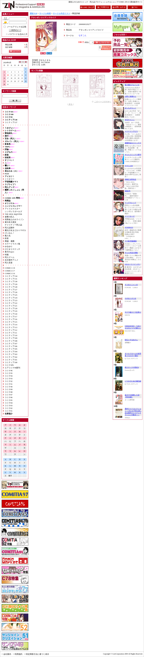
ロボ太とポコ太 (130, 298)
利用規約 (18, 654)
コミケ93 (8, 378)
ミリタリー (9, 179)
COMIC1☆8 (10, 268)
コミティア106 (11, 346)
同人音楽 (8, 262)
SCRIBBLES (129, 227)
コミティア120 (11, 308)
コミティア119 (11, 311)
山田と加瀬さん (130, 96)
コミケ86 (8, 397)
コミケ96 (8, 370)
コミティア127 (11, 289)
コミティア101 (11, 360)
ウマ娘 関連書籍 (131, 241)
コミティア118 (11, 314)
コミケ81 (8, 411)
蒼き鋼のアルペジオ (132, 85)
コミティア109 (11, 338)
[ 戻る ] (70, 104)
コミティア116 (11, 319)
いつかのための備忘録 (133, 381)
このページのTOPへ (102, 102)
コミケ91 (8, 384)
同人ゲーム (9, 257)
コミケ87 (8, 395)
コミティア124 (11, 298)
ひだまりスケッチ (12, 249)
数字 (10, 476)
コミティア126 (11, 292)
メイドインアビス (131, 131)
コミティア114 (11, 324)
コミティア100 (11, 362)
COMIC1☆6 (10, 273)
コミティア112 (11, 330)
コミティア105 (11, 349)
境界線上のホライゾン (14, 219)
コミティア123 (11, 300)
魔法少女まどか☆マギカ (15, 230)
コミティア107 (11, 343)
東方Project (9, 252)
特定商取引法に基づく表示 (37, 654)
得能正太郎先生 (130, 179)
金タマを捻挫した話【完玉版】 (132, 396)
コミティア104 (11, 351)
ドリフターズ (130, 216)
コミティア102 (11, 357)
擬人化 (8, 236)
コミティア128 (11, 287)
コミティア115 (11, 322)
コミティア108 (11, 341)
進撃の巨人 (9, 217)
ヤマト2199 (129, 166)
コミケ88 (8, 392)
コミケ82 (8, 408)
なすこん (82, 35)
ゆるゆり (8, 246)
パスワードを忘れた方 (17, 34)
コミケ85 (8, 400)
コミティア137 (11, 122)
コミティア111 (11, 333)
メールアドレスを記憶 (16, 27)
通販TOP (33, 13)
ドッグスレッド (130, 203)
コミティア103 (11, 354)
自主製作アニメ (11, 260)
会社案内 (7, 654)
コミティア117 (11, 316)
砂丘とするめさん (131, 340)
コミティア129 (11, 284)
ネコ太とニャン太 (131, 285)
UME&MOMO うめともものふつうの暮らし (133, 327)
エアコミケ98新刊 (12, 368)
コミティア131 (11, 279)
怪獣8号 (127, 191)
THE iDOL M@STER (13, 214)
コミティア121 (11, 306)
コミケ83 (8, 405)
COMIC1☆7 (10, 271)
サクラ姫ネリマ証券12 (133, 312)
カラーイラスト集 (12, 244)
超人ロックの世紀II (132, 367)
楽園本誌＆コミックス (133, 143)
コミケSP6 (9, 365)
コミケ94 (8, 376)
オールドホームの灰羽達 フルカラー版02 (133, 355)
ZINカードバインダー (132, 264)
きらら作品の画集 (131, 252)
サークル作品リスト (61, 13)
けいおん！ (9, 233)
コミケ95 (8, 373)
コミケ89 (8, 389)
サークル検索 (45, 13)
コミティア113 (11, 327)
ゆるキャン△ (130, 120)
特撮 (7, 254)
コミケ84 (8, 403)
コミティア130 (11, 281)
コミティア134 (11, 276)
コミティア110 (11, 335)
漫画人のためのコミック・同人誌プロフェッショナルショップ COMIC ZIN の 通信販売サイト (105, 2)
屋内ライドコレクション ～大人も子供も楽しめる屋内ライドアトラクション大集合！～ (133, 412)
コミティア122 (11, 303)
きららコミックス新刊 (133, 155)
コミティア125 (11, 295)
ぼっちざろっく (130, 108)
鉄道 (7, 238)
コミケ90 (8, 387)
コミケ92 (8, 381)
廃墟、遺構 (9, 241)
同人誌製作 (9, 228)
